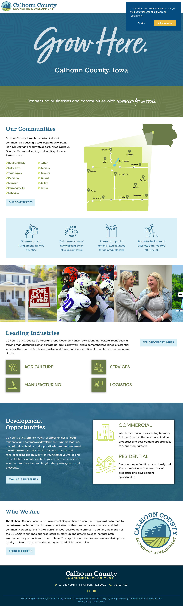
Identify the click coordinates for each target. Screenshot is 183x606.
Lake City (14, 168)
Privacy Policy (84, 602)
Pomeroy (13, 178)
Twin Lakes (15, 173)
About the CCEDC (20, 551)
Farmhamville (16, 188)
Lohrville (13, 193)
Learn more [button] (137, 16)
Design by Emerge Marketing (114, 599)
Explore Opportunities (158, 342)
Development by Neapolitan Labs (146, 599)
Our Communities (20, 202)
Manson (13, 183)
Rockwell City (16, 163)
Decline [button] (141, 23)
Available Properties (23, 479)
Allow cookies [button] (165, 23)
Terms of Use (99, 602)
